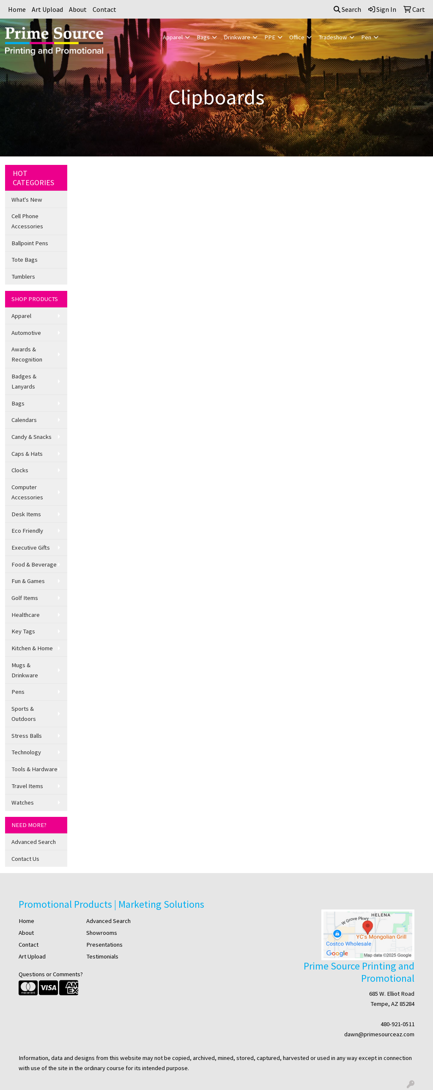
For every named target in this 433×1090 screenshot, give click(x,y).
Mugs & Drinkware (24, 670)
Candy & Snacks (31, 437)
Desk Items (26, 514)
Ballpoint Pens (29, 243)
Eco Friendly (27, 530)
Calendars (24, 420)
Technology (26, 752)
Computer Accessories (27, 492)
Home (17, 9)
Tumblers (23, 276)
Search (347, 9)
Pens (18, 692)
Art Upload (47, 9)
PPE (269, 37)
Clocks (19, 470)
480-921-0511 (397, 1024)
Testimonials (102, 956)
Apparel (173, 37)
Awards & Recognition (26, 354)
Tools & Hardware (34, 769)
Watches (22, 802)
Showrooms (101, 933)
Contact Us (25, 859)
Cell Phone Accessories (27, 221)
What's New (26, 199)
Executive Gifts (30, 547)
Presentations (104, 944)
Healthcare (25, 615)
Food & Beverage (34, 564)
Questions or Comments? (51, 974)
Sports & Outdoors (23, 714)
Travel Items (27, 786)
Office (296, 37)
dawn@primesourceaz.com (379, 1034)
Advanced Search (33, 842)
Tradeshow (332, 37)
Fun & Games (28, 581)
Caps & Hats (27, 453)
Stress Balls (26, 735)
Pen (366, 37)
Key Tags (23, 631)
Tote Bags (24, 259)
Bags (203, 37)
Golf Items (24, 598)
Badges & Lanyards (23, 381)
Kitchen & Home (32, 648)
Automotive (26, 333)
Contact (104, 9)
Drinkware (237, 37)
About (78, 9)
